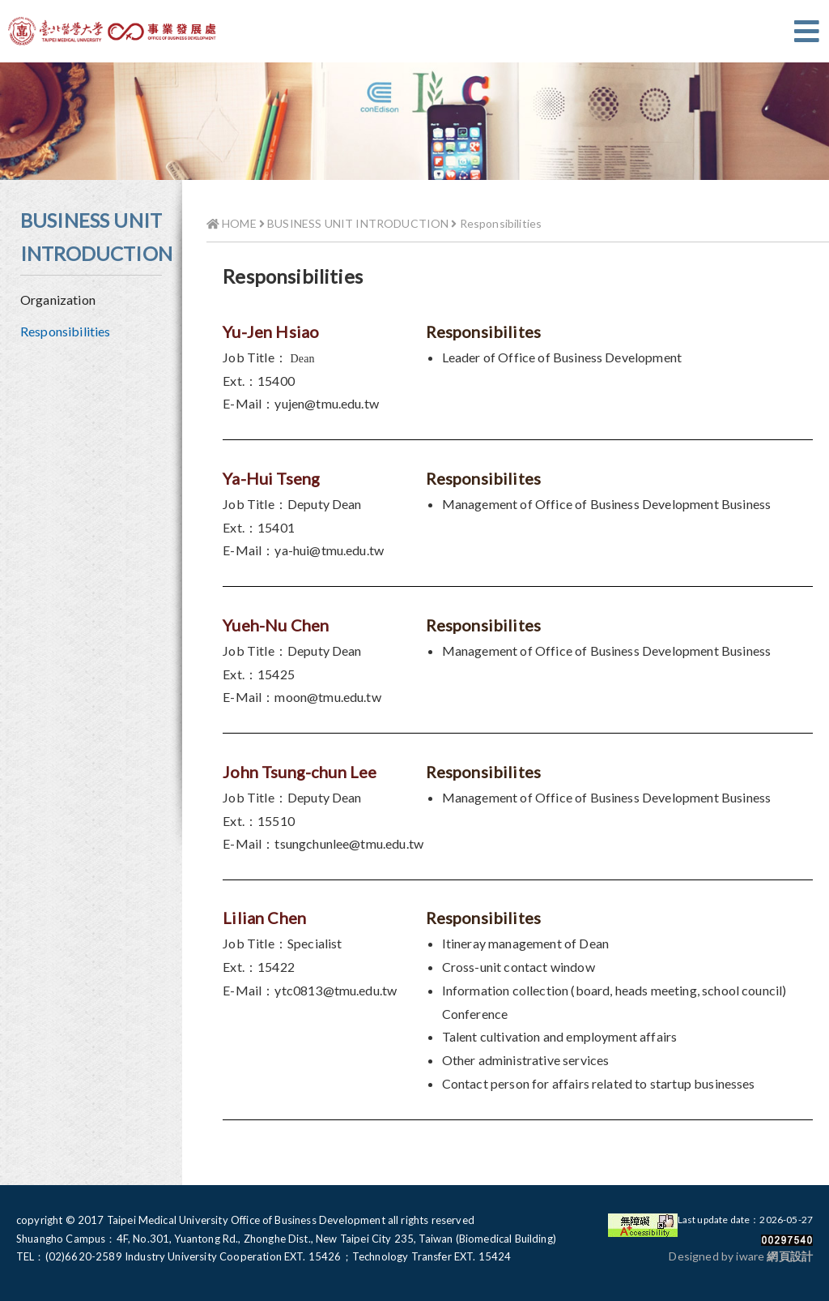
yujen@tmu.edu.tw (326, 403)
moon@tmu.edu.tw (327, 696)
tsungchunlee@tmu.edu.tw (348, 843)
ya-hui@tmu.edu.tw (329, 550)
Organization (58, 299)
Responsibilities (65, 331)
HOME (231, 223)
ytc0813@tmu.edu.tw (335, 990)
